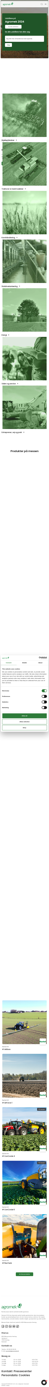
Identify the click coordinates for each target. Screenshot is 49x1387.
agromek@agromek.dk (12, 1351)
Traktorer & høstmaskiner (12, 189)
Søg (8, 45)
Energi (4, 335)
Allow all (24, 715)
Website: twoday (5, 1385)
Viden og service (9, 383)
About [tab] (40, 662)
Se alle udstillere (13, 27)
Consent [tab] (8, 662)
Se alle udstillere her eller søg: (17, 31)
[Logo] (8, 4)
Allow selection (24, 721)
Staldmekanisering (10, 286)
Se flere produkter (24, 1274)
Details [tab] (24, 662)
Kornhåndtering (8, 237)
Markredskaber (8, 140)
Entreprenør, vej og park (12, 432)
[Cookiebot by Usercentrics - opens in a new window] (39, 658)
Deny (24, 727)
